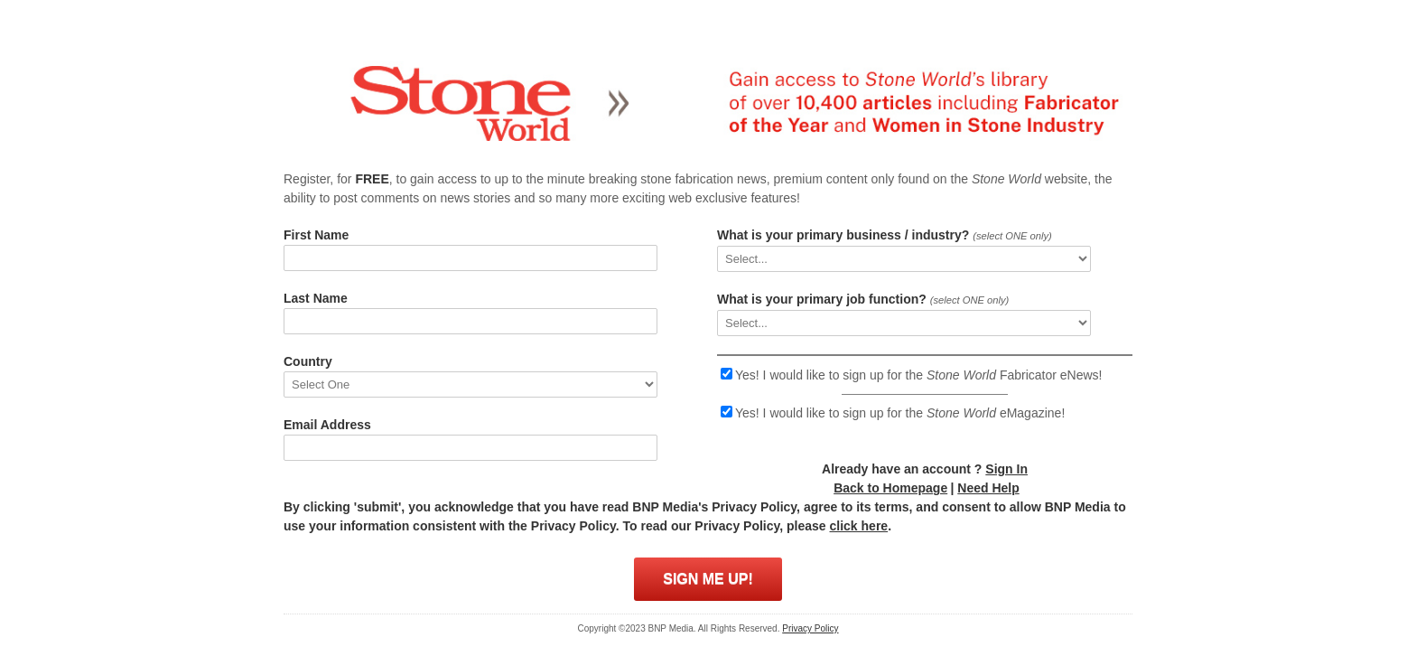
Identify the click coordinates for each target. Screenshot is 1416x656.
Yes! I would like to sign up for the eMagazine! (900, 413)
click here (859, 526)
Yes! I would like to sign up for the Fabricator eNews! (918, 375)
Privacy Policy (810, 628)
